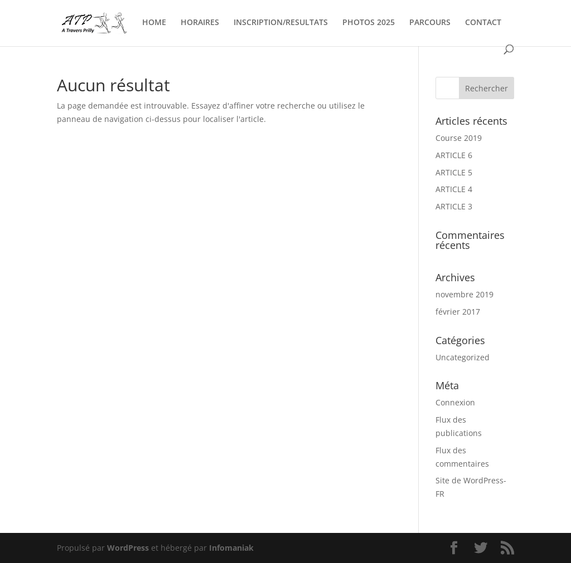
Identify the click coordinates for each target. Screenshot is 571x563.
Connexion (455, 402)
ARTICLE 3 (453, 206)
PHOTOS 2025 (368, 22)
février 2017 (457, 311)
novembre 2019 (464, 294)
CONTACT (483, 22)
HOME (154, 22)
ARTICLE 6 (453, 155)
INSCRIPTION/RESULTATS (281, 22)
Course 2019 (458, 138)
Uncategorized (462, 357)
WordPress (128, 547)
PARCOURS (430, 22)
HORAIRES (200, 22)
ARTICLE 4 (453, 189)
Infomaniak (231, 547)
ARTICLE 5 (453, 172)
